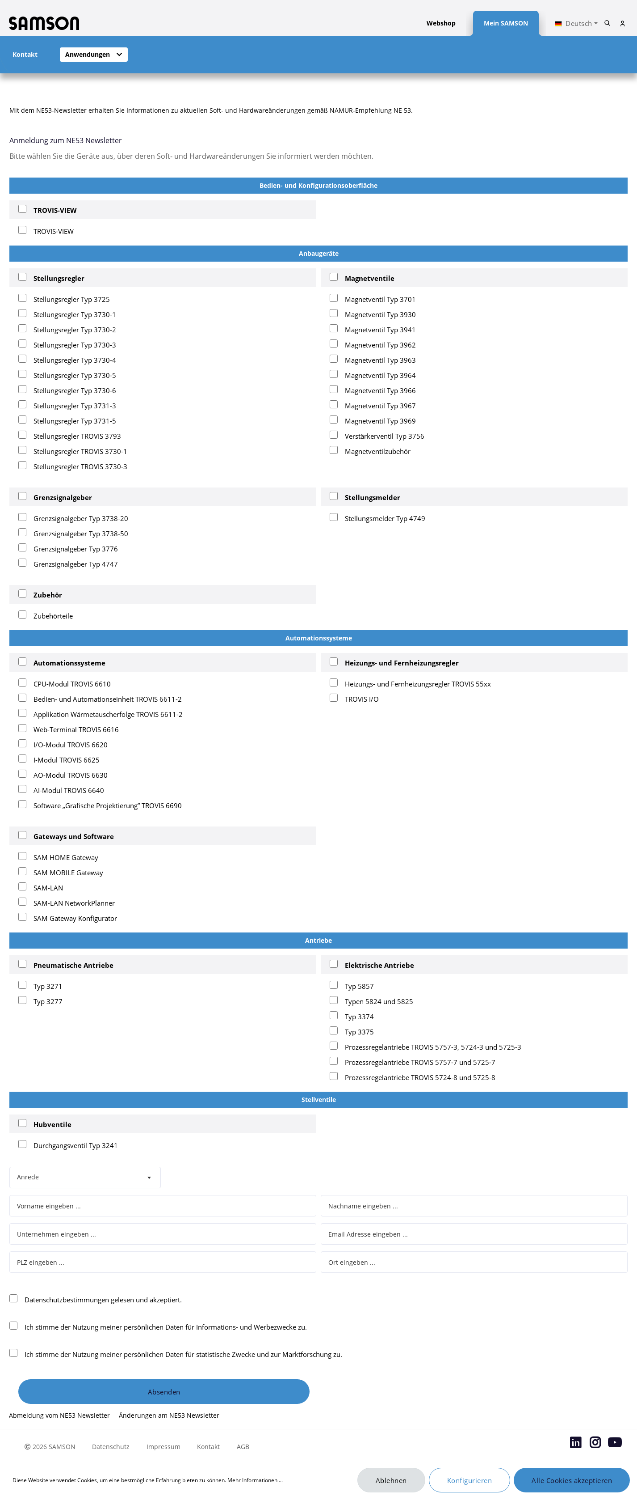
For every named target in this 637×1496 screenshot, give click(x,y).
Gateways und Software (74, 836)
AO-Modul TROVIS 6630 (71, 775)
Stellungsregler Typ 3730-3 (75, 344)
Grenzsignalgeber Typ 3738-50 (81, 533)
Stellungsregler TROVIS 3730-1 (80, 451)
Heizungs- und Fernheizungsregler (402, 662)
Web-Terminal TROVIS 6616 (76, 729)
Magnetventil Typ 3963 (380, 360)
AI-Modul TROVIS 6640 (69, 790)
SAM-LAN (48, 887)
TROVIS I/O (362, 699)
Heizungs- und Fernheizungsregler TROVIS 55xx (418, 683)
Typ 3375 (359, 1031)
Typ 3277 (48, 1001)
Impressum (163, 1446)
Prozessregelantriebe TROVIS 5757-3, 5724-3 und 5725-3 (433, 1047)
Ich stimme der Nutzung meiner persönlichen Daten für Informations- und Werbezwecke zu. (166, 1326)
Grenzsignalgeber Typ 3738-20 (81, 518)
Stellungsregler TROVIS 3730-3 (80, 466)
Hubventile (52, 1124)
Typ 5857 (359, 986)
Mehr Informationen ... (255, 1480)
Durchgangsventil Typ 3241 (76, 1145)
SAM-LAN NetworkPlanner (74, 902)
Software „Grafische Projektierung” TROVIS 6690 (108, 805)
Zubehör (48, 594)
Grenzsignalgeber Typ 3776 (76, 548)
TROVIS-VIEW (55, 210)
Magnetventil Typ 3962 (380, 344)
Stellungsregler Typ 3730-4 (75, 360)
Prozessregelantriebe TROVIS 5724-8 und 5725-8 (420, 1077)
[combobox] (85, 1177)
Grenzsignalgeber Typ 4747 (76, 563)
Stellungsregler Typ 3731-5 (75, 420)
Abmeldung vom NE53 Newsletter (60, 1415)
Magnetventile (369, 278)
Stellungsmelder (372, 497)
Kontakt (208, 1446)
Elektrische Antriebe (379, 965)
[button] (94, 54)
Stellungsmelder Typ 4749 (385, 518)
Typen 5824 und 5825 (379, 1001)
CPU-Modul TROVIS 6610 (72, 683)
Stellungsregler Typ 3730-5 (75, 375)
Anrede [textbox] (28, 1177)
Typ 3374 (359, 1016)
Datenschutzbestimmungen (67, 1299)
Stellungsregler (59, 278)
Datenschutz (111, 1446)
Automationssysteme (69, 662)
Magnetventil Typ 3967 (380, 405)
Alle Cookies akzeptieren (572, 1480)
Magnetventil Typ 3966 (380, 390)
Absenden (164, 1391)
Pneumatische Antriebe (73, 965)
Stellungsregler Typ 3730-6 (75, 390)
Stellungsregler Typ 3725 (72, 299)
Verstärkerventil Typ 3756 (384, 436)
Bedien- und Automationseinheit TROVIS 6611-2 (108, 699)
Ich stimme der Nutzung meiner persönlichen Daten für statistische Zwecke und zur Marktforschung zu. (183, 1354)
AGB (243, 1446)
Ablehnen (391, 1480)
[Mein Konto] (622, 23)
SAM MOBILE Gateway (68, 872)
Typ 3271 (48, 986)
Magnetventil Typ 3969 (380, 420)
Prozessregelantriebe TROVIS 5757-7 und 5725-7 (420, 1062)
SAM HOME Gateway (66, 857)
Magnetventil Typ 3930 (380, 314)
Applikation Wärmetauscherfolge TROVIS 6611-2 (108, 714)
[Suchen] (607, 23)
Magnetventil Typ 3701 (380, 299)
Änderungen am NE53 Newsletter (169, 1415)
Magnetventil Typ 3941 (380, 329)
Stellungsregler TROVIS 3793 (77, 436)
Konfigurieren (469, 1480)
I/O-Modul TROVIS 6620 (71, 744)
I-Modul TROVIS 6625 (67, 759)
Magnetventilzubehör (378, 451)
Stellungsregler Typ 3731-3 (75, 405)
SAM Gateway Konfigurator (75, 918)
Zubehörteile (53, 615)
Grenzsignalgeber (63, 497)
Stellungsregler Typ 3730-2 (75, 329)
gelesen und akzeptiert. (103, 1299)
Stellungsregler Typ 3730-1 (75, 314)
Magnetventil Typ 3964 (380, 375)
